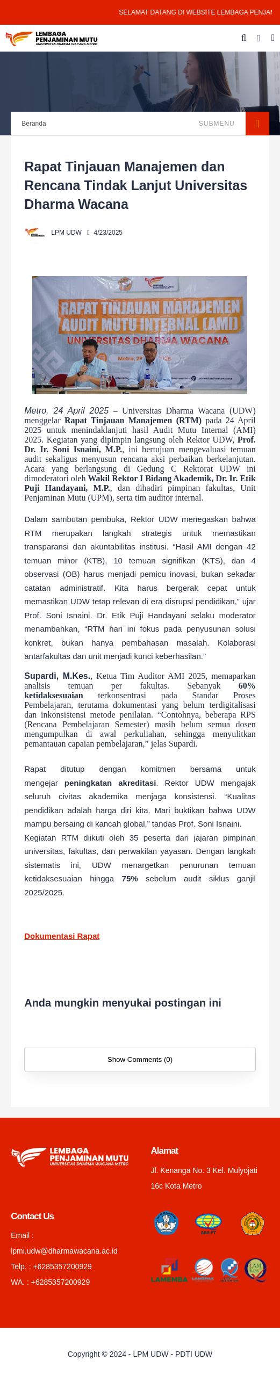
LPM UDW (150, 1354)
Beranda (33, 123)
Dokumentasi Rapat (61, 935)
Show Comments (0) (140, 1059)
